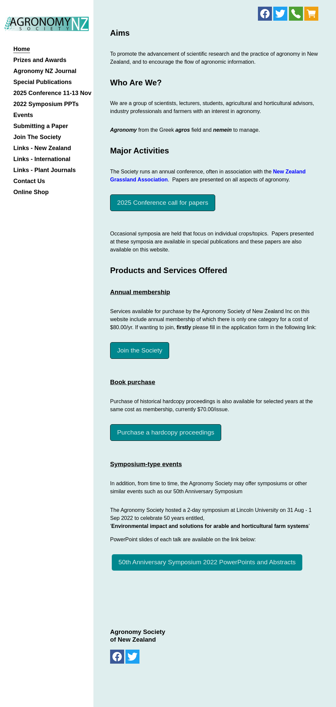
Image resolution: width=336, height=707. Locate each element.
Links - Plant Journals (44, 170)
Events (23, 115)
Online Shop (31, 192)
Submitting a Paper (40, 126)
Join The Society (37, 137)
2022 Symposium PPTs (46, 104)
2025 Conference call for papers (162, 202)
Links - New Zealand (42, 148)
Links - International (41, 159)
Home (21, 49)
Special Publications (42, 82)
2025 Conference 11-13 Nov (52, 93)
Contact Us (29, 181)
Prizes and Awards (39, 60)
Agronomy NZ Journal (44, 71)
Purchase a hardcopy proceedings (165, 432)
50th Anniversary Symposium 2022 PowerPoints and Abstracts (207, 562)
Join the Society (139, 350)
